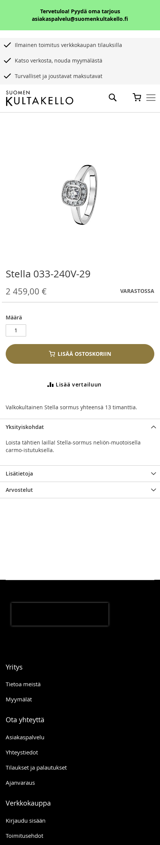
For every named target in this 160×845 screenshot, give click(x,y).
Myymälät (19, 699)
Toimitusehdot (24, 835)
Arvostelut (19, 489)
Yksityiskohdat (25, 426)
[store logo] (40, 98)
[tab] (80, 427)
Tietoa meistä (23, 684)
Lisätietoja (19, 473)
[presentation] (59, 614)
